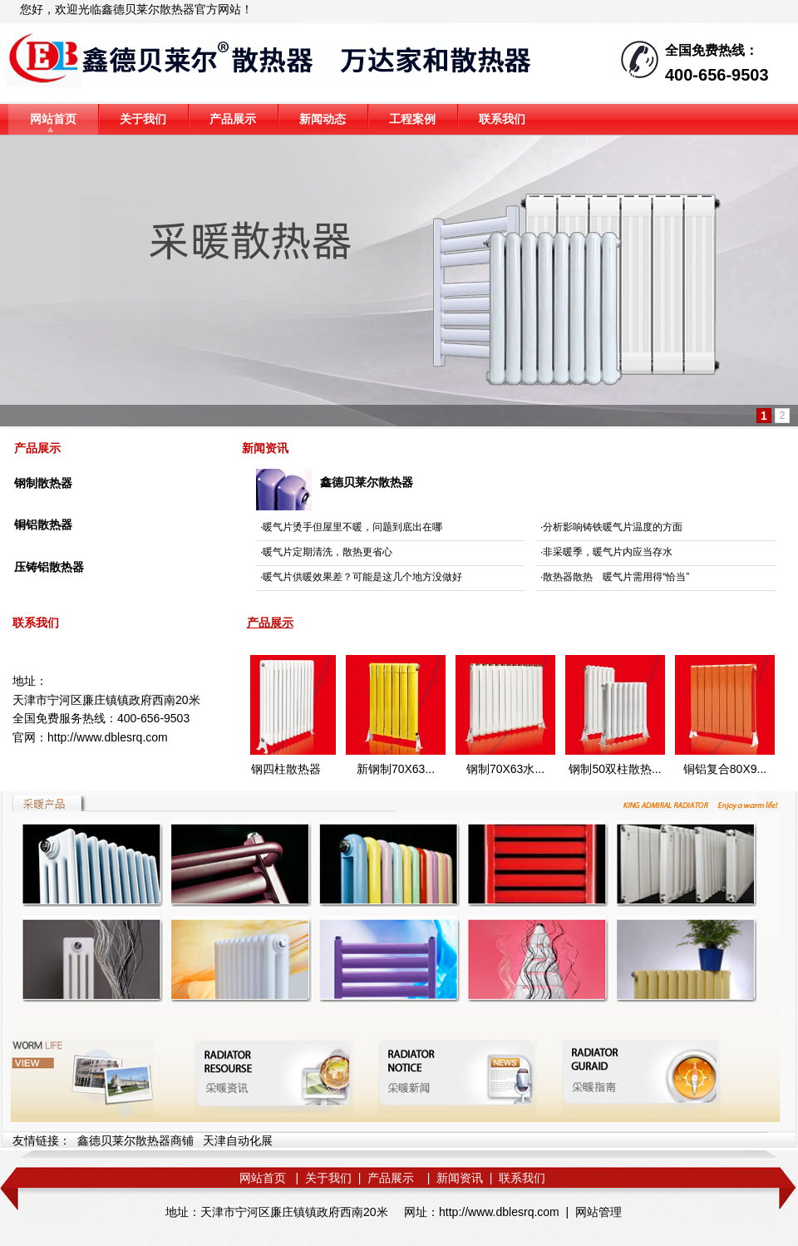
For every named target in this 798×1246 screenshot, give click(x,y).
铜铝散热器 (43, 524)
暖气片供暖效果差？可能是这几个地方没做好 (362, 577)
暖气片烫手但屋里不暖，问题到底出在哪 (352, 527)
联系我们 (502, 119)
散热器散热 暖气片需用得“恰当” (616, 577)
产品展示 (232, 119)
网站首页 (53, 119)
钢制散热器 (43, 483)
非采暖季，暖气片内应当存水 (607, 552)
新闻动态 (322, 119)
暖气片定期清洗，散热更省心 (327, 552)
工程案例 (412, 119)
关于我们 (143, 119)
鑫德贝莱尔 (130, 9)
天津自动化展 (238, 1140)
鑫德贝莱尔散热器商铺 (135, 1140)
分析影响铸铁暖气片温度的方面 (612, 527)
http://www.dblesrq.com (107, 737)
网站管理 (598, 1212)
